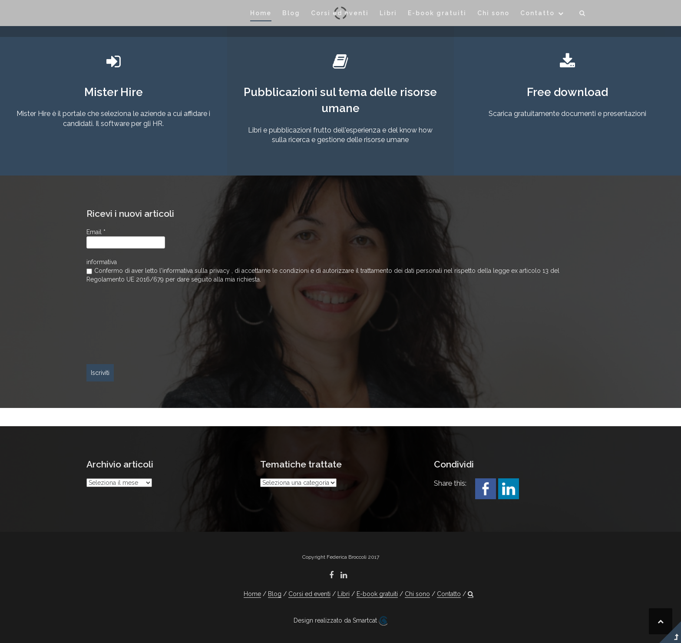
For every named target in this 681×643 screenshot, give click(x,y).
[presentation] (122, 324)
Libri (388, 13)
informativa (101, 262)
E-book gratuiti (437, 13)
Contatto (537, 13)
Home (260, 13)
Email (96, 232)
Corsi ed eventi (340, 13)
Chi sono (493, 13)
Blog (291, 13)
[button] (582, 14)
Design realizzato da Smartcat (340, 621)
